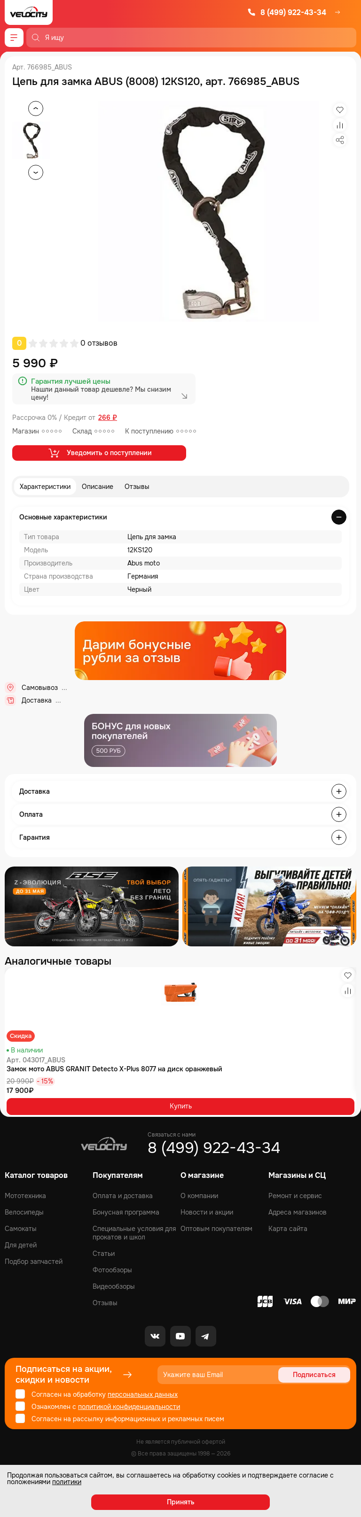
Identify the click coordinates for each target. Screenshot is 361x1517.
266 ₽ (107, 418)
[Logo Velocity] (29, 12)
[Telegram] (206, 1336)
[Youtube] (180, 1336)
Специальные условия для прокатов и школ (134, 1232)
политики (66, 1482)
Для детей (21, 1245)
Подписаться (314, 1374)
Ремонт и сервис (295, 1196)
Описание (97, 486)
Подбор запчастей (34, 1261)
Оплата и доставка (123, 1196)
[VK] (155, 1336)
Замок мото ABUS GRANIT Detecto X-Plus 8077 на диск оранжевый (114, 1069)
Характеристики (45, 486)
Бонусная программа (126, 1212)
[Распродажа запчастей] (92, 906)
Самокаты (21, 1228)
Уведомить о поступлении (99, 452)
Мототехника (25, 1196)
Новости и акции (206, 1212)
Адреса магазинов (297, 1212)
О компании (199, 1196)
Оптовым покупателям (216, 1228)
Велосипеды (24, 1212)
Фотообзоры (112, 1270)
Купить (181, 1106)
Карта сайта (287, 1228)
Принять (181, 1502)
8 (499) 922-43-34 (286, 12)
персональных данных (143, 1394)
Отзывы (137, 486)
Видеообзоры (114, 1286)
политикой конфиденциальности (129, 1406)
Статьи (104, 1253)
